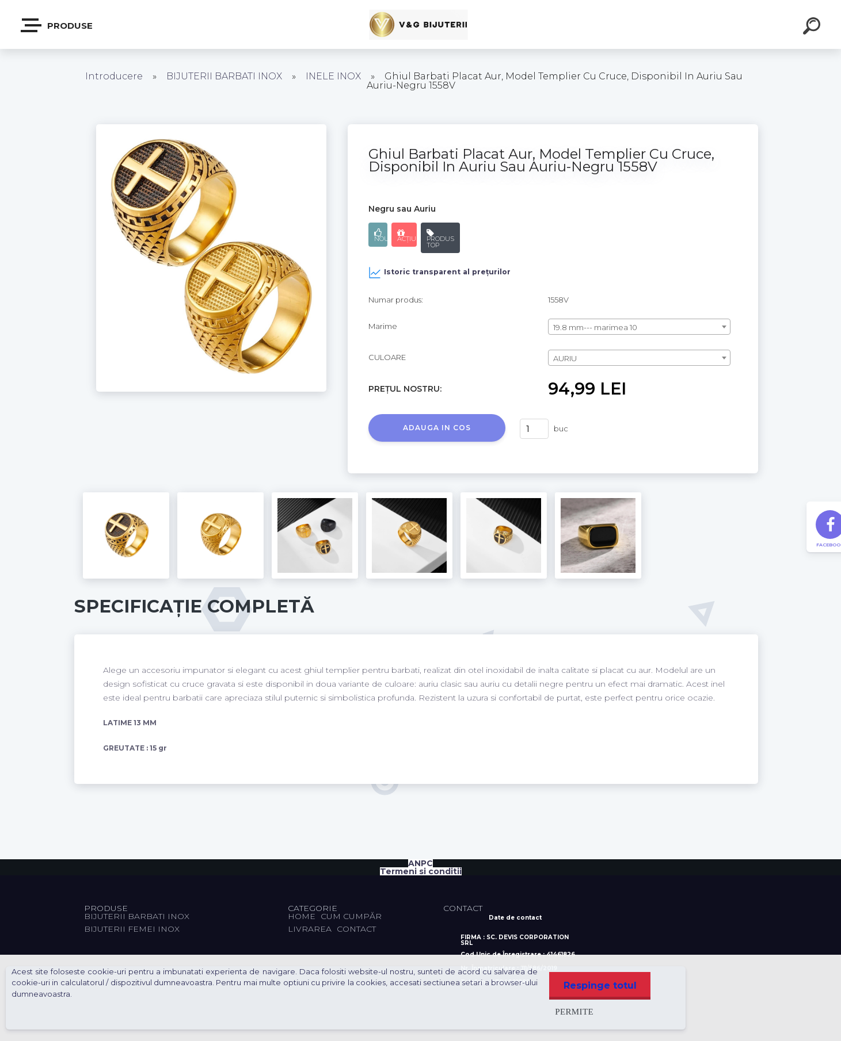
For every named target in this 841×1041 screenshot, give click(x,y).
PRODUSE (57, 25)
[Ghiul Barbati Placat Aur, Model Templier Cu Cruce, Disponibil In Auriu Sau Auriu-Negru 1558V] (211, 128)
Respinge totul (599, 985)
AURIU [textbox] (565, 358)
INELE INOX (333, 76)
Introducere (114, 76)
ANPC (420, 863)
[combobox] (639, 327)
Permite (573, 1011)
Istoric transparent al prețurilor (439, 272)
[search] (813, 27)
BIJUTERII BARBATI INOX (225, 76)
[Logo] (420, 24)
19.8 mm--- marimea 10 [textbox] (595, 327)
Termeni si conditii (421, 871)
